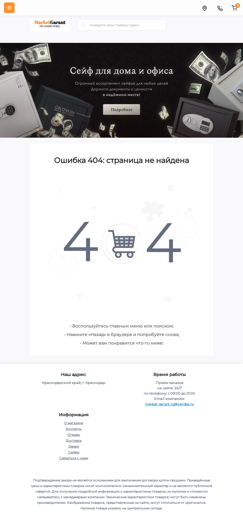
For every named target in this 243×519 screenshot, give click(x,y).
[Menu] (9, 7)
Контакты (73, 429)
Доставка (73, 441)
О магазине (73, 423)
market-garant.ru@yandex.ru (169, 404)
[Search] (83, 25)
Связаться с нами (73, 458)
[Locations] (204, 7)
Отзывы (73, 435)
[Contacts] (220, 7)
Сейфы (73, 452)
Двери (73, 446)
